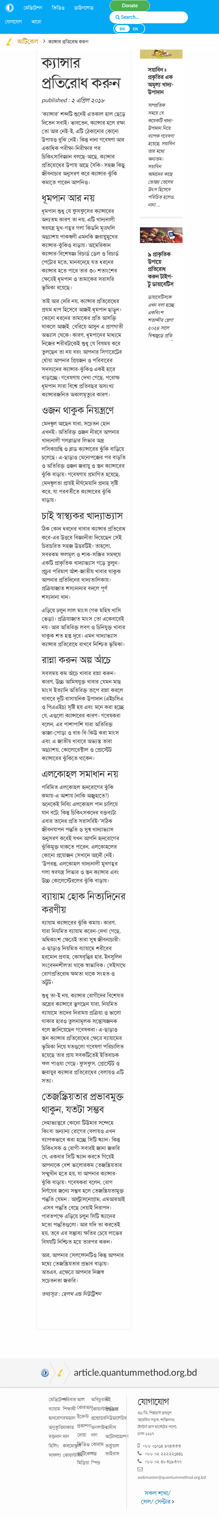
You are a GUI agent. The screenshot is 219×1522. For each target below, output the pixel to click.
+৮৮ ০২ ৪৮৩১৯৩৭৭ (160, 1461)
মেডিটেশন (33, 7)
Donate (130, 5)
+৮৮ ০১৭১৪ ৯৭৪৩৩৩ (159, 1445)
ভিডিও (58, 7)
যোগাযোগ (13, 21)
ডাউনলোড (84, 7)
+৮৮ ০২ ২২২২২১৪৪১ (160, 1453)
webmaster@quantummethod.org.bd (172, 1473)
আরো (36, 21)
